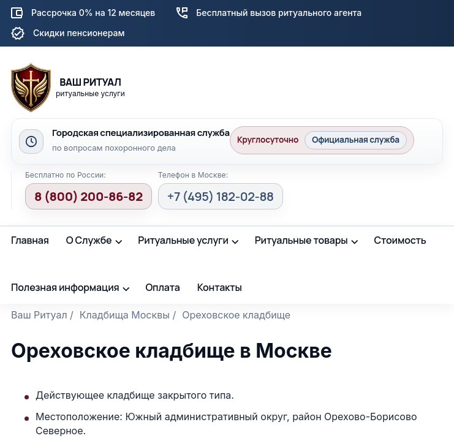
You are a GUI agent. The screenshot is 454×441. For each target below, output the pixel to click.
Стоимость (400, 240)
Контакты (219, 287)
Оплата (162, 287)
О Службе (89, 240)
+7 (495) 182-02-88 (220, 196)
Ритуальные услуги (183, 240)
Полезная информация (65, 287)
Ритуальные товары (301, 240)
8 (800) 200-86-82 (88, 196)
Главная (30, 240)
